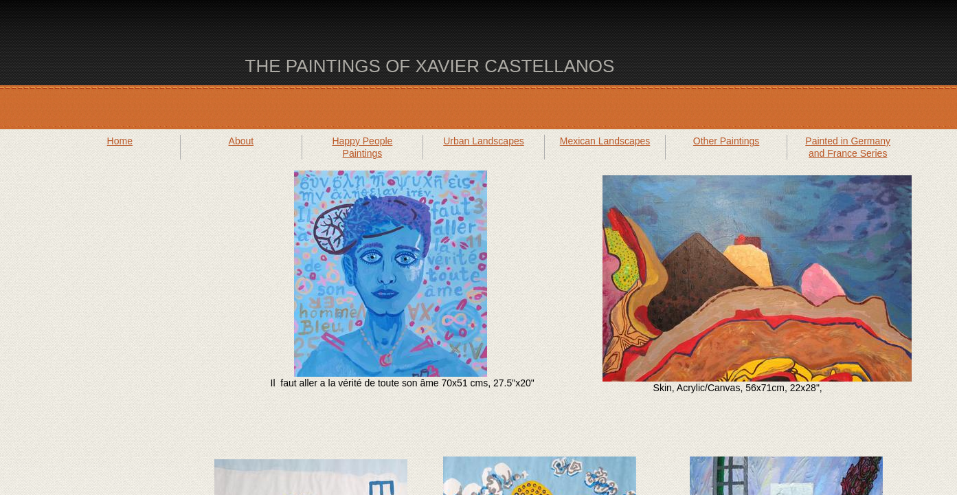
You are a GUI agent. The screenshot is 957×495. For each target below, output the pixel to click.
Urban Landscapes (483, 140)
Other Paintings (726, 140)
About (241, 140)
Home (120, 140)
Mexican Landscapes (605, 140)
